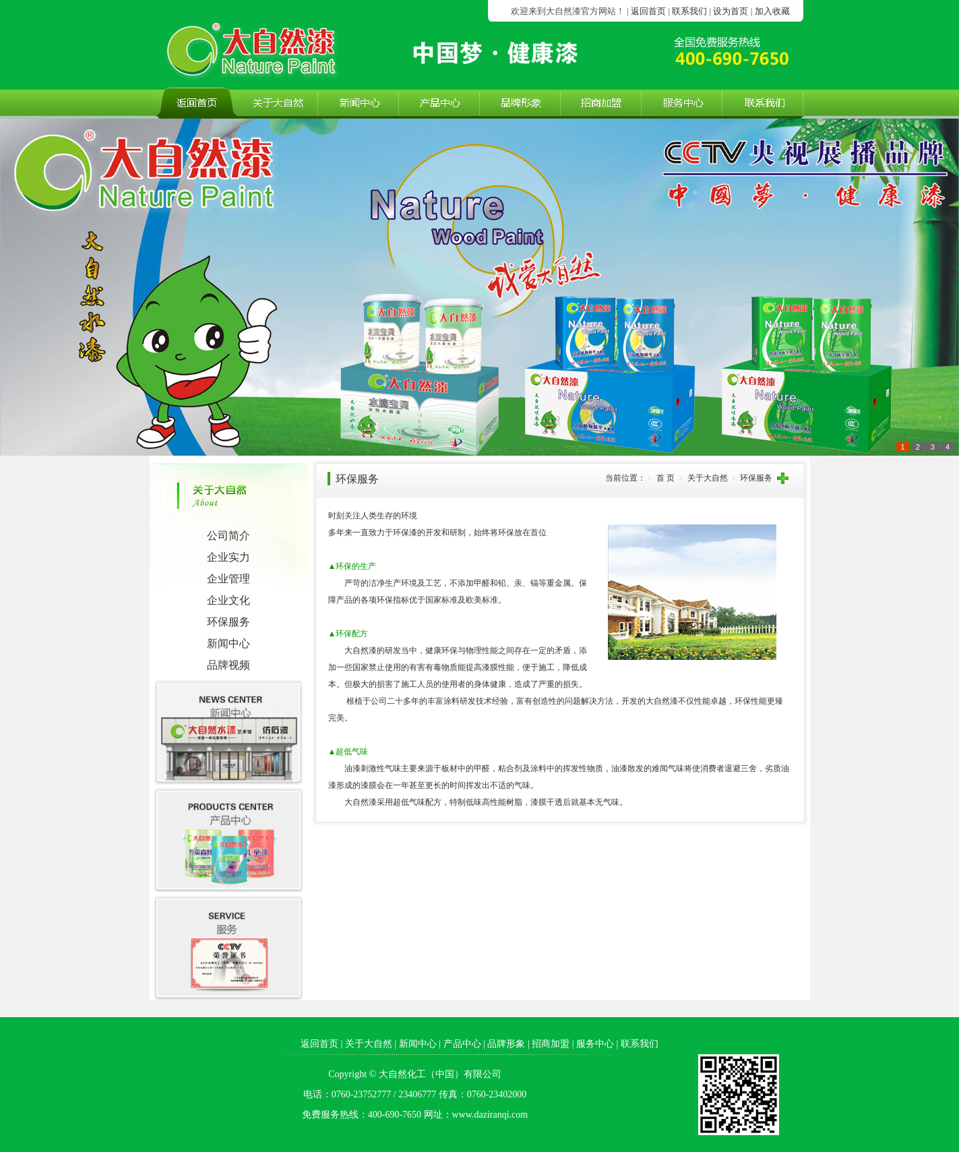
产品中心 (462, 1044)
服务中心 (595, 1044)
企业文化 (228, 600)
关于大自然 (368, 1044)
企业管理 (228, 578)
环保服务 (228, 622)
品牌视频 (228, 665)
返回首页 (648, 11)
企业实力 (228, 557)
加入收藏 (772, 11)
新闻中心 (228, 643)
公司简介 (228, 535)
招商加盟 (550, 1044)
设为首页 (730, 11)
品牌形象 (506, 1044)
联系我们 (689, 11)
